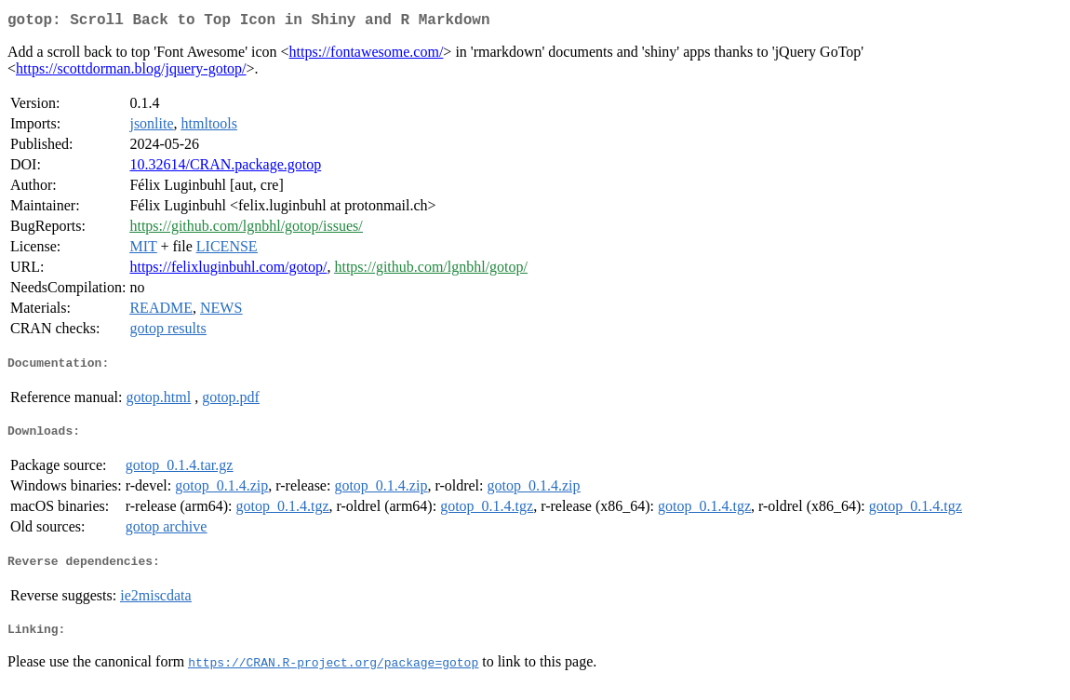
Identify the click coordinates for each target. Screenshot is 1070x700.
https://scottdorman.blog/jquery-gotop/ (131, 72)
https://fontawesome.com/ (366, 55)
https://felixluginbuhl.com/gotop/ (228, 270)
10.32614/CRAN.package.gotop (225, 168)
